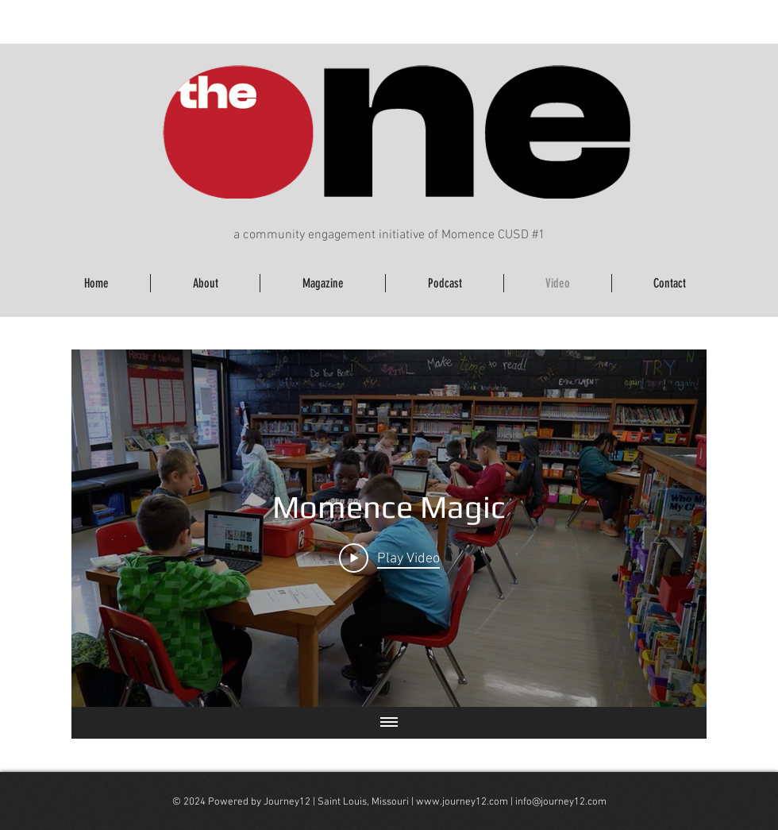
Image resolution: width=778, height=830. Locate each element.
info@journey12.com (561, 802)
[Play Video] (389, 557)
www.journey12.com (462, 802)
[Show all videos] (389, 723)
